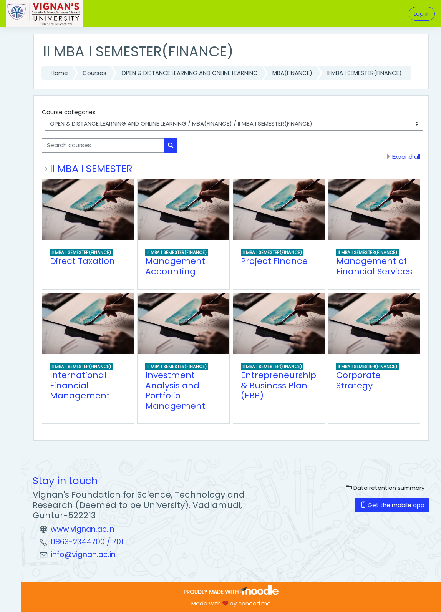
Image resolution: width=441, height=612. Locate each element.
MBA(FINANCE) (292, 73)
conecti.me (254, 603)
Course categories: (69, 112)
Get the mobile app (392, 505)
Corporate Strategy (358, 380)
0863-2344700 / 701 (87, 542)
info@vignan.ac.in (83, 554)
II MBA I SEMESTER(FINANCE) (364, 73)
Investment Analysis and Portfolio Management (175, 390)
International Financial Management (80, 385)
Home (59, 73)
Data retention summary (385, 488)
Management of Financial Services (374, 266)
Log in (422, 14)
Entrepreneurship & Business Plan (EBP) (278, 385)
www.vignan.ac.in (82, 529)
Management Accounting (175, 266)
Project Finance (274, 261)
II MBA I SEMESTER (91, 169)
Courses (94, 73)
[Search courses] (103, 145)
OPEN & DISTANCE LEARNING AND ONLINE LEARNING (189, 73)
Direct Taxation (82, 261)
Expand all (406, 157)
